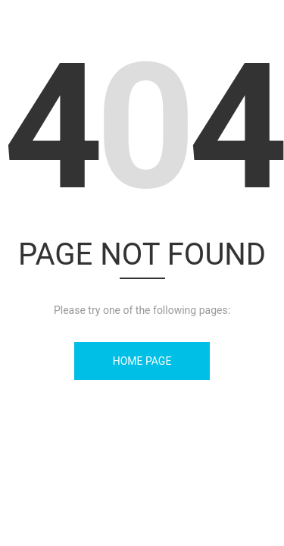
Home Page (142, 361)
